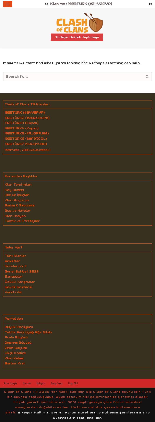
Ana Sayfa (10, 383)
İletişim (40, 383)
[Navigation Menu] (7, 4)
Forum (27, 383)
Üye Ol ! (73, 383)
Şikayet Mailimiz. (34, 412)
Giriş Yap (56, 383)
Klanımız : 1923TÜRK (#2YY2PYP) (81, 4)
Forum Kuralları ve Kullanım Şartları (100, 412)
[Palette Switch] (150, 4)
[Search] (46, 4)
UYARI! (57, 412)
